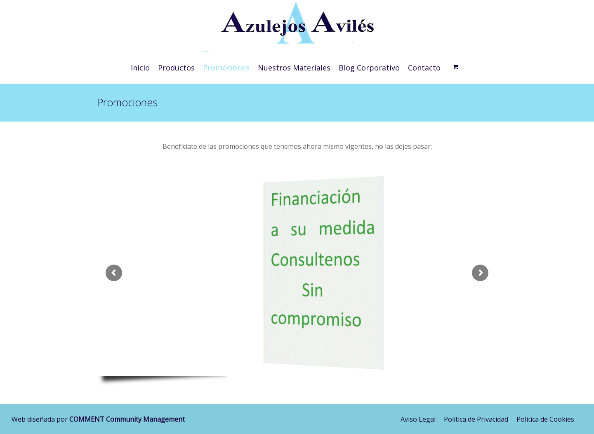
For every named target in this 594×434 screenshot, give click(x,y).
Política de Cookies (545, 419)
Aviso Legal (418, 419)
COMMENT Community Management (127, 419)
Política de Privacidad (476, 419)
